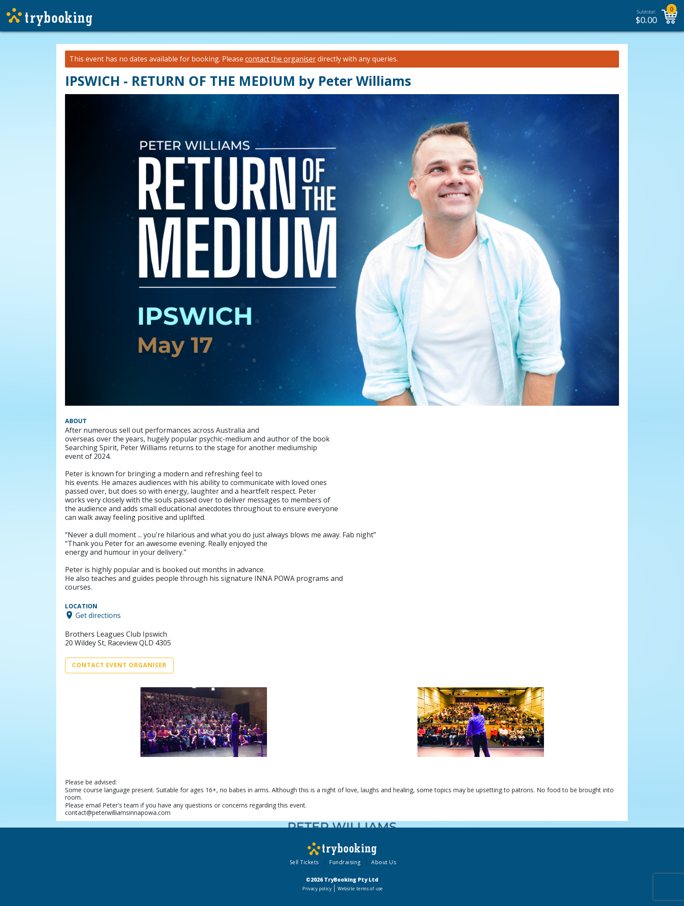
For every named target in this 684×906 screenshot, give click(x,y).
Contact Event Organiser (119, 665)
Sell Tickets (304, 862)
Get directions (98, 615)
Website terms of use (360, 889)
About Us (383, 862)
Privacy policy (317, 889)
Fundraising (345, 862)
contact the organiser (280, 59)
